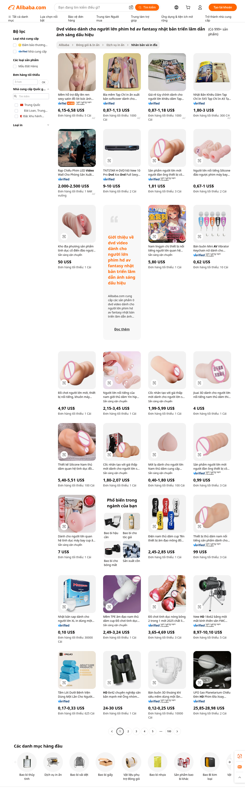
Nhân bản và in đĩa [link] (144, 45)
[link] (239, 756)
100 (169, 731)
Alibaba (64, 45)
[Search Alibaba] (91, 7)
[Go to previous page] (112, 731)
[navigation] (31, 381)
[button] (131, 7)
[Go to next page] (177, 731)
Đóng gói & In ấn (87, 45)
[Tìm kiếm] (147, 7)
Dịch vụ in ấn (115, 45)
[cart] (189, 8)
